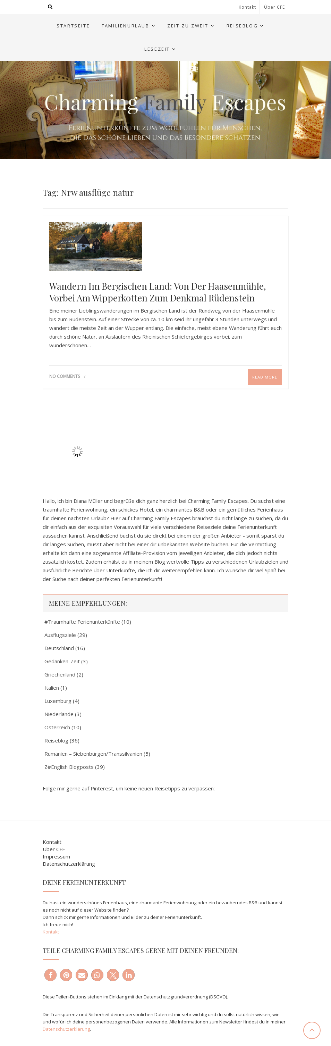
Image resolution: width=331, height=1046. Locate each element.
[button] (50, 975)
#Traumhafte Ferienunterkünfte (82, 621)
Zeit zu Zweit (188, 26)
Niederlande (59, 714)
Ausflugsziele (60, 634)
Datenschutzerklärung (69, 863)
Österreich (57, 727)
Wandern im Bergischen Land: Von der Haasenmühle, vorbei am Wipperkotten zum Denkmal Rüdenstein (157, 292)
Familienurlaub (125, 26)
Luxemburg (57, 700)
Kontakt (247, 7)
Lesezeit (157, 49)
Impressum (56, 856)
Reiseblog (242, 26)
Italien (51, 687)
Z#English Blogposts (69, 766)
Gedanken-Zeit (62, 661)
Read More (264, 377)
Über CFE (274, 7)
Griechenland (59, 674)
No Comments (64, 376)
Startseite (73, 26)
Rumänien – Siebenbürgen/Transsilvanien (93, 753)
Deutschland (59, 648)
